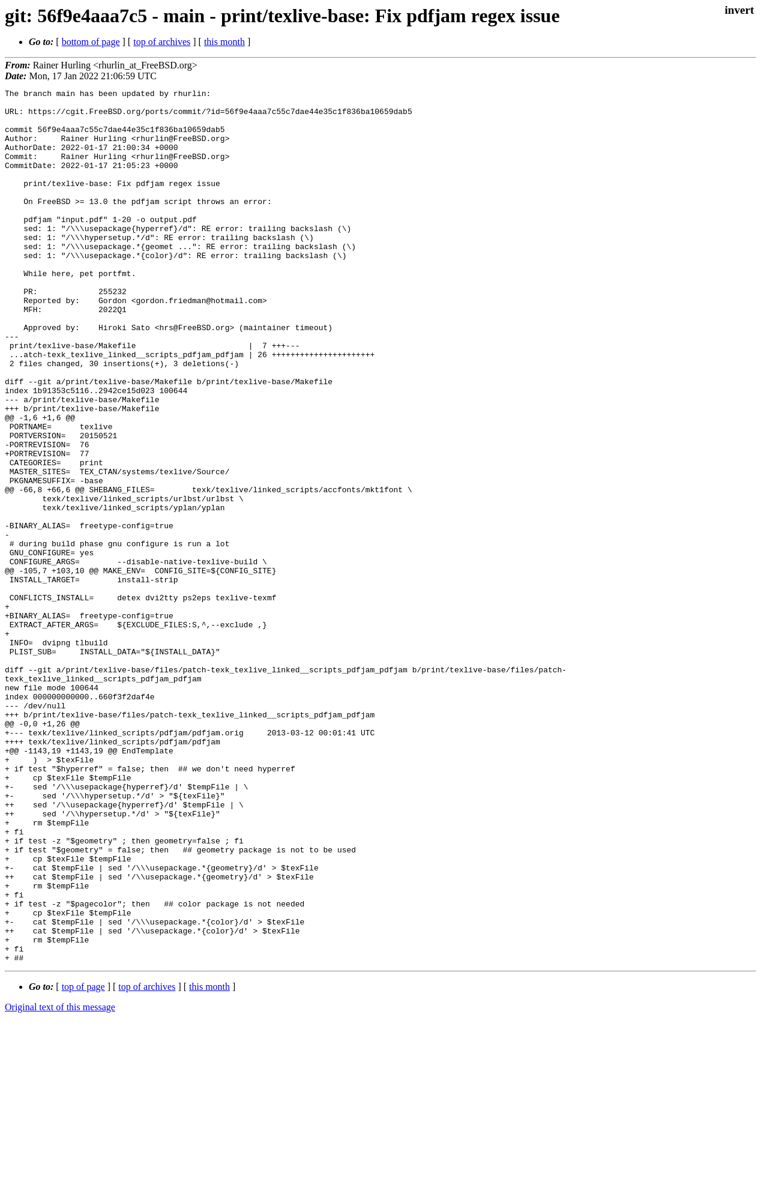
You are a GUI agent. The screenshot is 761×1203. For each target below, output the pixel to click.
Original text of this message (60, 1182)
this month (224, 42)
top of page (83, 1161)
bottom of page (91, 42)
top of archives (161, 42)
